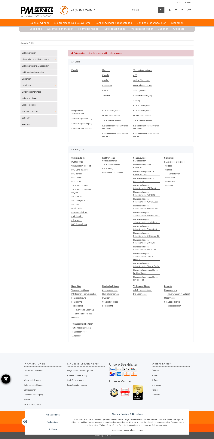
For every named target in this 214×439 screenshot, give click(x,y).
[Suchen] (144, 10)
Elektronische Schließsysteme (35, 59)
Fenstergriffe (76, 302)
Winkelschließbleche (80, 290)
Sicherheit (26, 79)
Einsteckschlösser (30, 105)
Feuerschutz (107, 306)
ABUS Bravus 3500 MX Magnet (81, 191)
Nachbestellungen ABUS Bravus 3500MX (143, 173)
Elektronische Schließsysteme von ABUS (115, 127)
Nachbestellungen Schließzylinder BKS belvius (145, 220)
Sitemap (136, 100)
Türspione (168, 186)
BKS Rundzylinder (79, 224)
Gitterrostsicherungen (81, 328)
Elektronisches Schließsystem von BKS (115, 135)
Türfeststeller (169, 182)
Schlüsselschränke (172, 302)
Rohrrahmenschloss (110, 294)
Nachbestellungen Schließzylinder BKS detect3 (145, 227)
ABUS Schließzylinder (111, 121)
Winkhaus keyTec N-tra (81, 166)
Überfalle (75, 318)
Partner (105, 90)
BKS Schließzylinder (142, 105)
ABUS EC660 (77, 196)
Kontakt (188, 2)
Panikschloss (108, 298)
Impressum (107, 85)
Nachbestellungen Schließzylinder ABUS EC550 (145, 200)
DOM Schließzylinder (111, 116)
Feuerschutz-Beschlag (84, 310)
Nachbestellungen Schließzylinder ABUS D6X (144, 193)
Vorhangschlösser (30, 111)
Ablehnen (53, 429)
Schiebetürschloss (110, 302)
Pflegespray (76, 220)
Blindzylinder (76, 208)
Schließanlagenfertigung (81, 123)
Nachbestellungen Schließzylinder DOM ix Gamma (143, 256)
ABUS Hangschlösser (142, 290)
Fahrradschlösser (79, 332)
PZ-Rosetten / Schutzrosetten (83, 294)
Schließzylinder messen (81, 129)
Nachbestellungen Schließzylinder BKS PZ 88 (144, 248)
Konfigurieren (53, 422)
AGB (135, 75)
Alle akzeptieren (53, 415)
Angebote (76, 336)
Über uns (106, 70)
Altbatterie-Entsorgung (142, 95)
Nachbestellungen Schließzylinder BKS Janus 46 (146, 234)
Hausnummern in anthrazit (178, 294)
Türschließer (169, 178)
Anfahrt (105, 80)
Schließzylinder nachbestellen (35, 66)
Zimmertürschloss (109, 290)
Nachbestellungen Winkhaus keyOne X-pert (145, 271)
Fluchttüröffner (173, 174)
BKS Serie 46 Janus (79, 170)
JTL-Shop (107, 436)
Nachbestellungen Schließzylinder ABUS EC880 (145, 214)
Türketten (168, 166)
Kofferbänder (76, 216)
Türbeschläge (77, 306)
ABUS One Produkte (111, 165)
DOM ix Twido (77, 162)
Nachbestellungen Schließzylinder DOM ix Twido (146, 264)
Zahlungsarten (139, 90)
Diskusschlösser (140, 294)
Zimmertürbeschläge (83, 314)
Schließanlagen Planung (81, 118)
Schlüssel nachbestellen (82, 324)
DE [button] (177, 2)
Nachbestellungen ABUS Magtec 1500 (143, 179)
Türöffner (168, 170)
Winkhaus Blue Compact (112, 173)
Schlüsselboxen (174, 306)
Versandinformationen (142, 70)
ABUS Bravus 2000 (79, 186)
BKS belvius (76, 174)
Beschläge (26, 85)
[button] (170, 9)
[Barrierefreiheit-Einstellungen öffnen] (5, 378)
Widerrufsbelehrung (141, 80)
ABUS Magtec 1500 (79, 200)
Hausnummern (170, 290)
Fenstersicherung (78, 298)
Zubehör (25, 118)
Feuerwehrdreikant (79, 212)
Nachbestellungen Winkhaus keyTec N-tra (145, 278)
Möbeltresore (169, 298)
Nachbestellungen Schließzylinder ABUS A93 (144, 186)
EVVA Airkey (107, 169)
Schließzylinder (29, 53)
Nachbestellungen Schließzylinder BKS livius (144, 241)
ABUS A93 (75, 204)
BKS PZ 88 (76, 182)
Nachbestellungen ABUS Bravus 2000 (143, 166)
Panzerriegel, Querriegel (174, 162)
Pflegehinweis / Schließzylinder (77, 112)
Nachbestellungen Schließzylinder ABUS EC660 (145, 207)
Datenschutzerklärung (142, 85)
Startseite (106, 95)
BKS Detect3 (76, 178)
